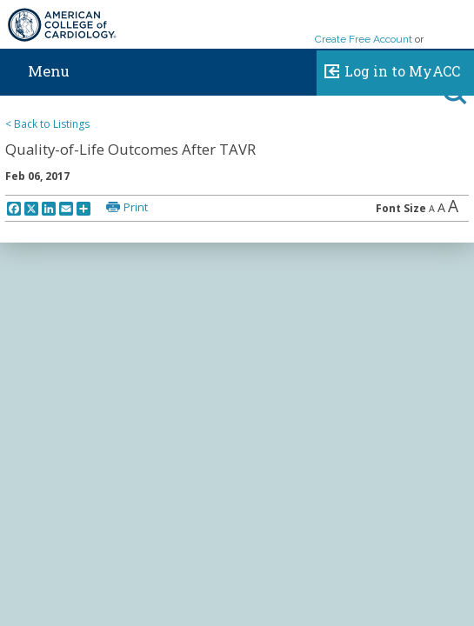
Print (136, 207)
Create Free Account (363, 39)
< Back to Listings (47, 124)
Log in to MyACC (388, 69)
